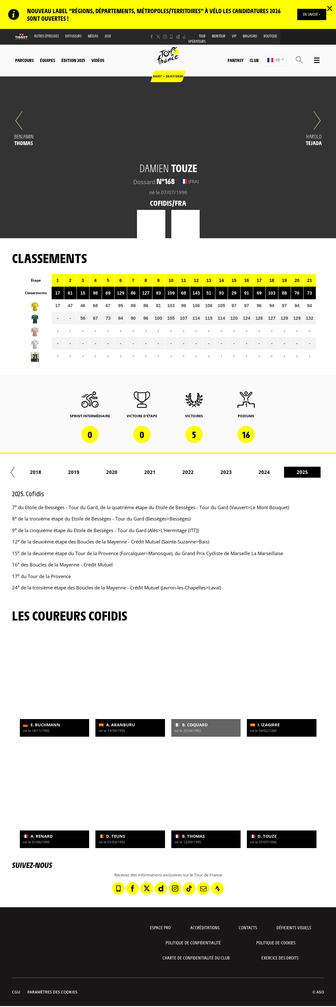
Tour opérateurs (197, 39)
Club (254, 60)
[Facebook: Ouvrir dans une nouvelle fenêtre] (151, 36)
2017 (45, 472)
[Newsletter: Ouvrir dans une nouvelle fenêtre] (203, 888)
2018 (83, 472)
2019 (122, 472)
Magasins (250, 36)
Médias (93, 36)
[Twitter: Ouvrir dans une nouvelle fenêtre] (158, 36)
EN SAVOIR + (311, 14)
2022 (236, 472)
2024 (312, 472)
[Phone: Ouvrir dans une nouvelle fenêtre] (171, 36)
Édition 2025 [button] (73, 60)
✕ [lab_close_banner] (329, 8)
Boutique (270, 36)
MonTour (218, 36)
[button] (275, 60)
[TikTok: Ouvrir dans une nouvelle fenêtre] (184, 36)
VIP (234, 36)
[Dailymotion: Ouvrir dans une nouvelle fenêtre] (178, 36)
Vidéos (97, 60)
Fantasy (235, 60)
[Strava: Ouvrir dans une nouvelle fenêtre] (217, 888)
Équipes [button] (47, 60)
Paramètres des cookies (52, 992)
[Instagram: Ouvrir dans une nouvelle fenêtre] (165, 36)
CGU (16, 992)
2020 (160, 472)
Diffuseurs (73, 36)
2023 (274, 472)
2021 (198, 472)
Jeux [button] (108, 36)
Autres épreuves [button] (46, 36)
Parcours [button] (24, 60)
